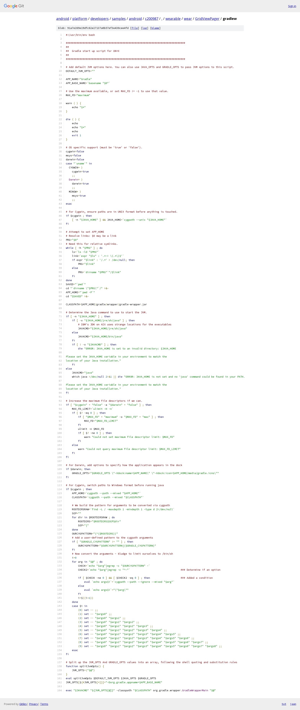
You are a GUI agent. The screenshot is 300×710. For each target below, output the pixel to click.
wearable (173, 18)
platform (79, 18)
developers (99, 18)
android (62, 18)
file (135, 28)
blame (155, 28)
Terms (44, 704)
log (144, 28)
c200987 (151, 18)
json (293, 704)
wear (188, 18)
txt (284, 704)
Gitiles (23, 704)
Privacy (33, 704)
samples (119, 18)
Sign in (292, 6)
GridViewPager (207, 18)
